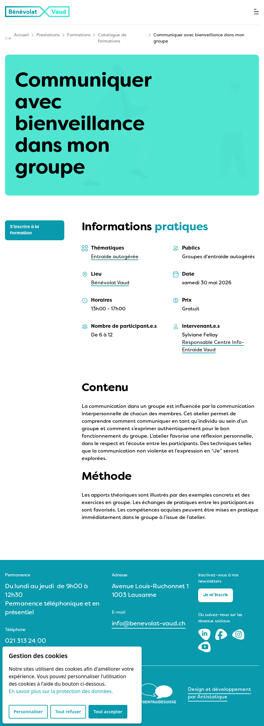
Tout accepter (107, 712)
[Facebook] (222, 634)
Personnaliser (28, 712)
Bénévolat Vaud (110, 283)
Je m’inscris (215, 595)
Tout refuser (68, 712)
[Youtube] (204, 647)
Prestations (48, 35)
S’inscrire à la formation (24, 230)
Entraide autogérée (115, 257)
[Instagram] (238, 634)
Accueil (21, 35)
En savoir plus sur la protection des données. (61, 691)
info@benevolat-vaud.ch (149, 624)
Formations (78, 35)
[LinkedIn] (205, 634)
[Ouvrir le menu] (256, 11)
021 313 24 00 (25, 641)
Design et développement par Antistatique (219, 693)
